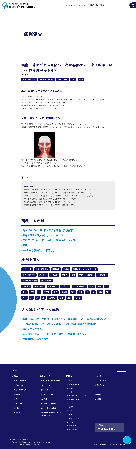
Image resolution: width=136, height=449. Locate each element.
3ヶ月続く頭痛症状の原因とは (39, 250)
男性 (73, 79)
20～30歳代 (62, 79)
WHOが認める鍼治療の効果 (50, 396)
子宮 (32, 292)
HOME (16, 386)
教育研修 (17, 428)
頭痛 (25, 245)
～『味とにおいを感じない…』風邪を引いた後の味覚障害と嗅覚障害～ (61, 324)
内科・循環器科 (29, 79)
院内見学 (17, 424)
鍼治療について (44, 392)
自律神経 (52, 298)
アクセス (83, 5)
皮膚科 (64, 275)
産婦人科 (54, 275)
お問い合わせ (100, 401)
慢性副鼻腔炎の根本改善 (36, 338)
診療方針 (17, 415)
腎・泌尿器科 (46, 281)
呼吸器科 (56, 269)
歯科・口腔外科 (29, 275)
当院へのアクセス (20, 405)
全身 (99, 286)
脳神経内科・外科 (30, 281)
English (114, 5)
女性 (24, 292)
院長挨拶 (17, 410)
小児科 (66, 269)
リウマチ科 (27, 269)
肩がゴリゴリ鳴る (32, 329)
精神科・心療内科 (46, 79)
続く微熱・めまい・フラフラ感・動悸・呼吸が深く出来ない (55, 333)
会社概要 (98, 415)
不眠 (91, 286)
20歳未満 (26, 286)
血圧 (61, 298)
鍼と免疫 (44, 415)
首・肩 (78, 298)
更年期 (47, 292)
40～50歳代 (52, 286)
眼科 (73, 275)
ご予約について (19, 401)
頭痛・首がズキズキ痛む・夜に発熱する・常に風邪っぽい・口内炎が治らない (64, 319)
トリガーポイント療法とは (50, 419)
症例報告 (69, 392)
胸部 (24, 298)
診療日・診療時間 (20, 396)
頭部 (81, 79)
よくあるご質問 (100, 396)
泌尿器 (64, 292)
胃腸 (100, 292)
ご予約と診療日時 (70, 5)
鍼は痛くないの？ (47, 410)
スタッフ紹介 (18, 419)
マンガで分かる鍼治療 (48, 424)
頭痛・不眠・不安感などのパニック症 (43, 235)
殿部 (55, 292)
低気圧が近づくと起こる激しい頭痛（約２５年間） (50, 240)
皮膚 (80, 292)
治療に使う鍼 (45, 401)
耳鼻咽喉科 (102, 275)
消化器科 (42, 275)
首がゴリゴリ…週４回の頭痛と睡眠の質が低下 (48, 230)
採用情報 (98, 410)
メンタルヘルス (79, 286)
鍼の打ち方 (45, 405)
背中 (108, 292)
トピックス (99, 392)
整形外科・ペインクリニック (84, 269)
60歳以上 (65, 286)
